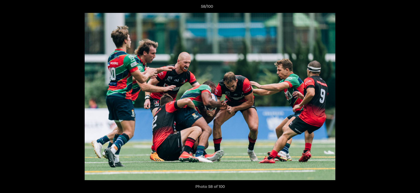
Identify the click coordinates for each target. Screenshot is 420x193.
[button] (397, 7)
